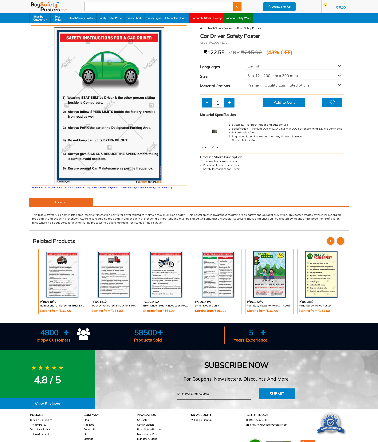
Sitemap (88, 438)
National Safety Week (238, 18)
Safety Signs (153, 18)
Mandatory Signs (147, 438)
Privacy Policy (38, 424)
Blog (86, 419)
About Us (89, 424)
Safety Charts (134, 18)
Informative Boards (176, 18)
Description (61, 202)
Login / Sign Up (279, 6)
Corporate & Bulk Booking (206, 18)
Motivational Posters (149, 434)
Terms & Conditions (41, 419)
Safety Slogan (145, 424)
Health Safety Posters (82, 18)
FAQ (86, 434)
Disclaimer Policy (40, 429)
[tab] (47, 403)
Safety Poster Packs (110, 18)
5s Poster (142, 419)
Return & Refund (39, 434)
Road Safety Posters (249, 28)
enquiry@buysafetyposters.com (268, 424)
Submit (277, 393)
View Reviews (47, 403)
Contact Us (90, 429)
